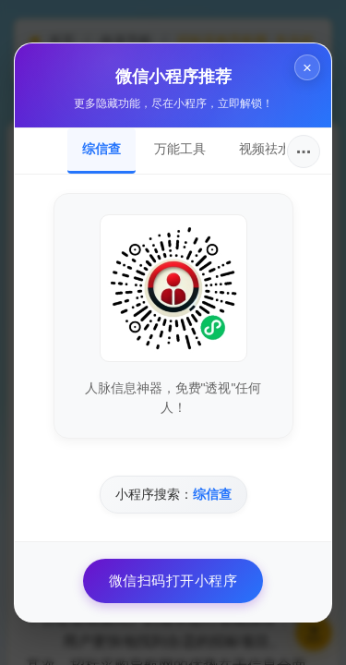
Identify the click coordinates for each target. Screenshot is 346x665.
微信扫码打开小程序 (173, 580)
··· (304, 151)
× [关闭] (307, 68)
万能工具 (180, 148)
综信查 (101, 148)
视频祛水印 (271, 148)
